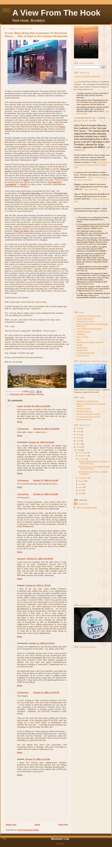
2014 (79, 434)
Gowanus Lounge (83, 331)
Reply (19, 422)
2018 (79, 428)
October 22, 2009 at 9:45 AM (41, 643)
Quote (76, 82)
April (81, 493)
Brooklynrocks (82, 350)
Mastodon (60, 843)
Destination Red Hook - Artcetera (89, 342)
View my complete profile (86, 507)
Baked (26, 180)
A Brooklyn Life (82, 355)
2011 (79, 444)
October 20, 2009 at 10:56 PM (46, 429)
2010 (79, 447)
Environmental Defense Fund (88, 417)
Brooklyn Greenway (31, 193)
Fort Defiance (59, 178)
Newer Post (11, 824)
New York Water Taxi (24, 231)
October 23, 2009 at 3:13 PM (37, 759)
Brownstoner (81, 347)
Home (37, 824)
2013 (79, 438)
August (82, 481)
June (81, 487)
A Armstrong (23, 429)
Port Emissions (30, 394)
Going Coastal (82, 337)
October (82, 459)
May (81, 490)
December (83, 453)
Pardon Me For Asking (85, 321)
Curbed (79, 345)
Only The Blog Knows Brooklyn (89, 329)
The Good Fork (54, 182)
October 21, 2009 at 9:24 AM (45, 494)
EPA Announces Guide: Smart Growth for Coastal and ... (93, 468)
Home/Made (10, 184)
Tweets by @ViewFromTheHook (87, 76)
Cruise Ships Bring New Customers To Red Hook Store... (94, 462)
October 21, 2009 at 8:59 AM (41, 442)
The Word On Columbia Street (88, 316)
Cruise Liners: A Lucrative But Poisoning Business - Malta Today (91, 164)
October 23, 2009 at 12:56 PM (46, 692)
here (82, 150)
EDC (22, 394)
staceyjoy (21, 559)
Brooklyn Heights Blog (85, 353)
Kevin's (23, 184)
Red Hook (40, 394)
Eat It (78, 339)
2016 (79, 431)
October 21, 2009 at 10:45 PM (40, 559)
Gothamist (80, 334)
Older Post (63, 824)
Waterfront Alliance (84, 411)
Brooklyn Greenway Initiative (88, 414)
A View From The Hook (56, 12)
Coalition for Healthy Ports (87, 401)
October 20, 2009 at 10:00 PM (37, 406)
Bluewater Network (84, 419)
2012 (79, 441)
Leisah (20, 406)
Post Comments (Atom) (28, 830)
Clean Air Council (83, 408)
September (83, 478)
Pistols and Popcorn (84, 319)
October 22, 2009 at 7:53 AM (38, 585)
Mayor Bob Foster (91, 189)
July (81, 484)
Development (15, 394)
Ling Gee (9, 337)
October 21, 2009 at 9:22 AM (45, 480)
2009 (79, 450)
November (83, 456)
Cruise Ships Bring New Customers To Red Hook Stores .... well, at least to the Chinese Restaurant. (36, 35)
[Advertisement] (86, 556)
